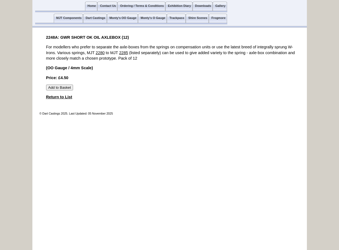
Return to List (59, 97)
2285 (123, 53)
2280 (100, 53)
